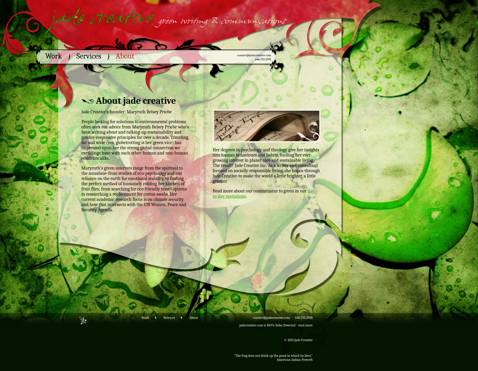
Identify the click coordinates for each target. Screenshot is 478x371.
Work (53, 56)
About (125, 56)
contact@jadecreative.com (254, 55)
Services (88, 56)
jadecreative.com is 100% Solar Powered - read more (276, 325)
